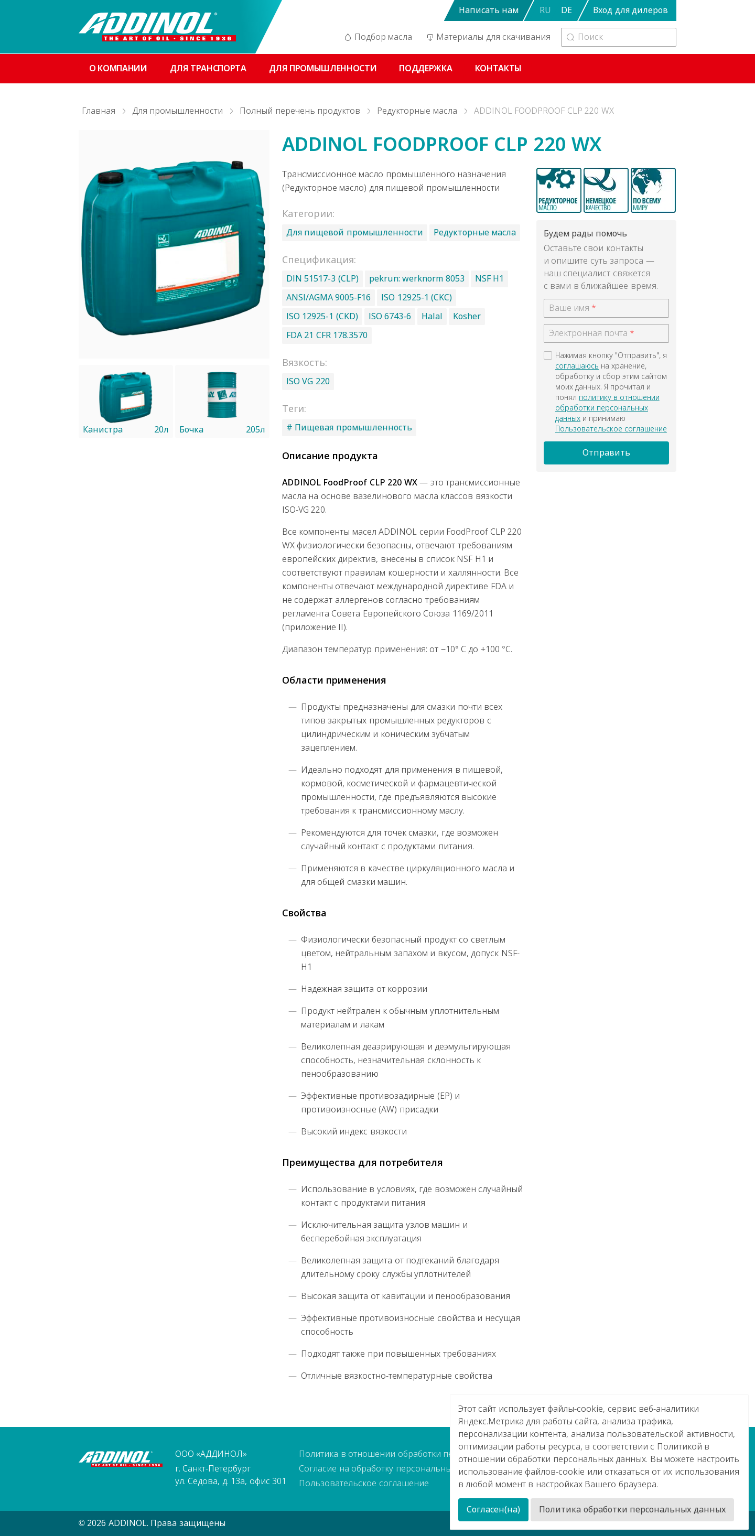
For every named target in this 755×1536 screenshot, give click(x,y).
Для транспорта (208, 68)
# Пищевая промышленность (349, 427)
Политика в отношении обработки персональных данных (417, 1454)
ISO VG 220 (308, 381)
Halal (432, 316)
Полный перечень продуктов (300, 110)
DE (566, 10)
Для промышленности (323, 68)
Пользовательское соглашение (611, 429)
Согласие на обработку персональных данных (394, 1468)
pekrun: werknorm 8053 (417, 278)
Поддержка (425, 68)
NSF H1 (489, 278)
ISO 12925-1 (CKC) (416, 297)
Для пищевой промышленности (354, 232)
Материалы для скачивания (488, 37)
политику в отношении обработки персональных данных (607, 408)
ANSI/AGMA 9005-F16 (328, 297)
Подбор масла (377, 37)
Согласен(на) (493, 1509)
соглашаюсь (577, 366)
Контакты (498, 68)
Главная (98, 110)
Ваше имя (569, 308)
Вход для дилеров (630, 10)
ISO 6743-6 (390, 316)
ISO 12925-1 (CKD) (322, 316)
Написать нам (489, 10)
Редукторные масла (417, 110)
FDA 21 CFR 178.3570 (327, 335)
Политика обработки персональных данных (632, 1509)
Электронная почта (588, 333)
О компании (118, 68)
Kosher (467, 316)
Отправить (606, 452)
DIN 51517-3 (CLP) (322, 278)
